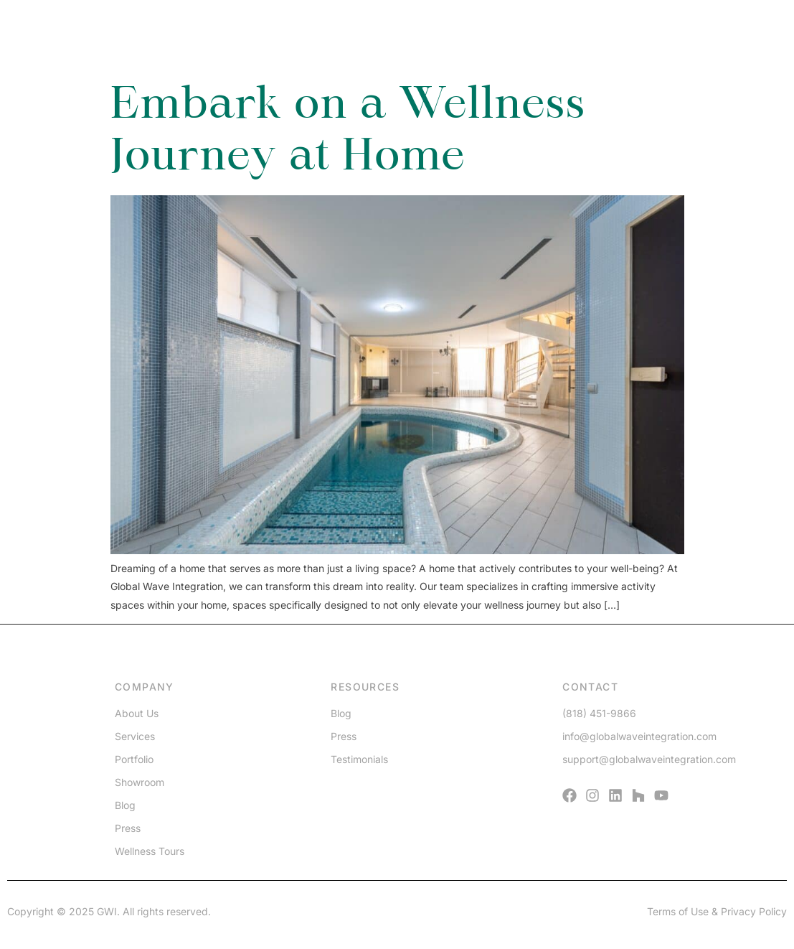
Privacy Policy (754, 911)
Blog (125, 805)
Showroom (139, 782)
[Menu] (722, 38)
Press (128, 828)
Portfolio (134, 759)
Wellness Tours (149, 851)
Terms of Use (678, 911)
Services (135, 736)
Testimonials (359, 759)
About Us (137, 713)
